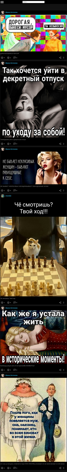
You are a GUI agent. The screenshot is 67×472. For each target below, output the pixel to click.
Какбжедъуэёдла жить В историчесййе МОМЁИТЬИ (17, 366)
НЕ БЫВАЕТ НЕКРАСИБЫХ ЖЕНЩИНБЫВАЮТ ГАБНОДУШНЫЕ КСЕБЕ (24, 186)
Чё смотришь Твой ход (7, 298)
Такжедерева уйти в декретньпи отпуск (13, 139)
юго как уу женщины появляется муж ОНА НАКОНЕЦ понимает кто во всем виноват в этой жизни (32, 464)
